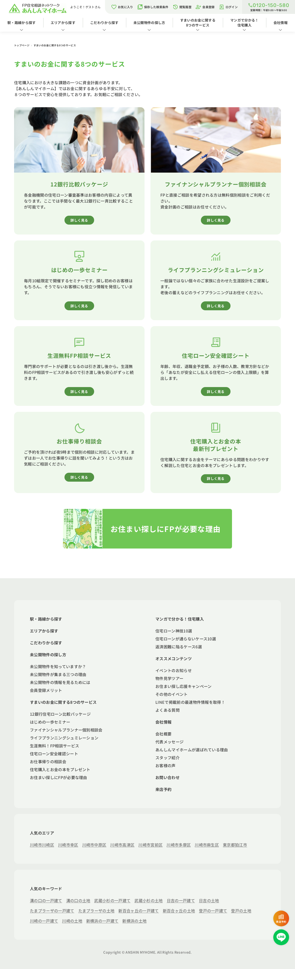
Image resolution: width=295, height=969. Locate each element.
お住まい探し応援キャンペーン (183, 686)
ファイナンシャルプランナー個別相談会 (66, 730)
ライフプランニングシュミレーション (64, 738)
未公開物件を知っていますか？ (58, 666)
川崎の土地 (72, 921)
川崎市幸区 (68, 845)
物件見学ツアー (169, 678)
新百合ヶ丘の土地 (179, 911)
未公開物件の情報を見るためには (60, 682)
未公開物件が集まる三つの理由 (58, 674)
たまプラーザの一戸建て (52, 911)
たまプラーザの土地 (96, 911)
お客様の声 (165, 765)
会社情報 (281, 22)
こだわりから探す (104, 22)
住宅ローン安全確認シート (54, 754)
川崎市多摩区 (179, 845)
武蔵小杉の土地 (148, 900)
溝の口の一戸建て (46, 900)
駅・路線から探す (21, 22)
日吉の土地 (209, 900)
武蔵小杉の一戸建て (112, 900)
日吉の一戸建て (181, 900)
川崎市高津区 (122, 845)
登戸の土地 (241, 911)
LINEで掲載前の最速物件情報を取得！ (190, 702)
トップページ (22, 45)
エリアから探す (63, 22)
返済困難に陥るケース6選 (178, 647)
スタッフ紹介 (167, 757)
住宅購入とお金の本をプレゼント (60, 769)
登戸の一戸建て (213, 911)
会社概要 (163, 734)
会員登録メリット (46, 690)
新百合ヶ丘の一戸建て (138, 911)
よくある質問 (167, 710)
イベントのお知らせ (173, 670)
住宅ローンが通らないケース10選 (185, 639)
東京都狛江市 (235, 845)
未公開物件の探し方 (149, 22)
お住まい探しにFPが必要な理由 (58, 777)
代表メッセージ (169, 742)
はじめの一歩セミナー (50, 722)
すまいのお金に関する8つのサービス (197, 22)
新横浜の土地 (134, 921)
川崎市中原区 (94, 845)
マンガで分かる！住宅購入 (244, 22)
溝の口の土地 (78, 900)
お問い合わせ (167, 777)
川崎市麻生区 (207, 845)
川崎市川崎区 (42, 845)
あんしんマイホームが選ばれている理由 (191, 750)
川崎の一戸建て (44, 921)
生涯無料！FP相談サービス (54, 746)
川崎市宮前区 (150, 845)
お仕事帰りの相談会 (48, 761)
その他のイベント (171, 694)
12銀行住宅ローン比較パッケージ (60, 714)
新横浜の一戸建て (102, 921)
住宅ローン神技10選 (173, 631)
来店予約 (163, 789)
